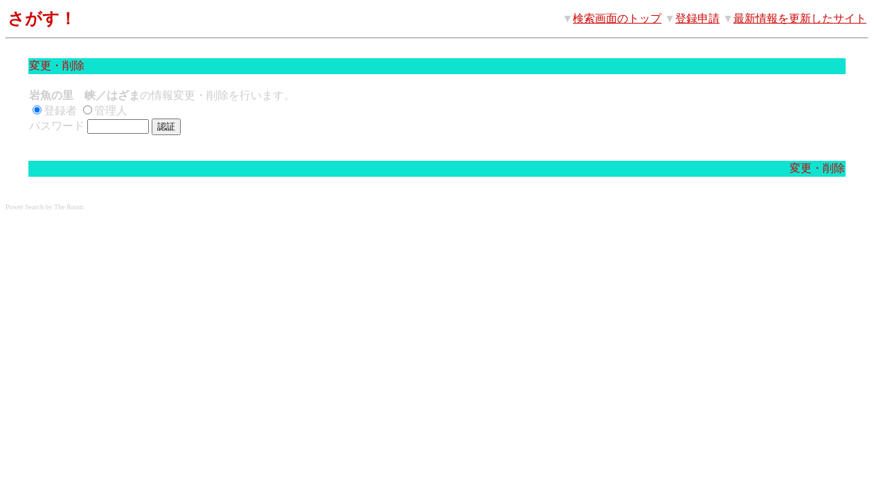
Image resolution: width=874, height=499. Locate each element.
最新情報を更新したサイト (799, 18)
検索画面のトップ (617, 18)
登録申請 (697, 18)
